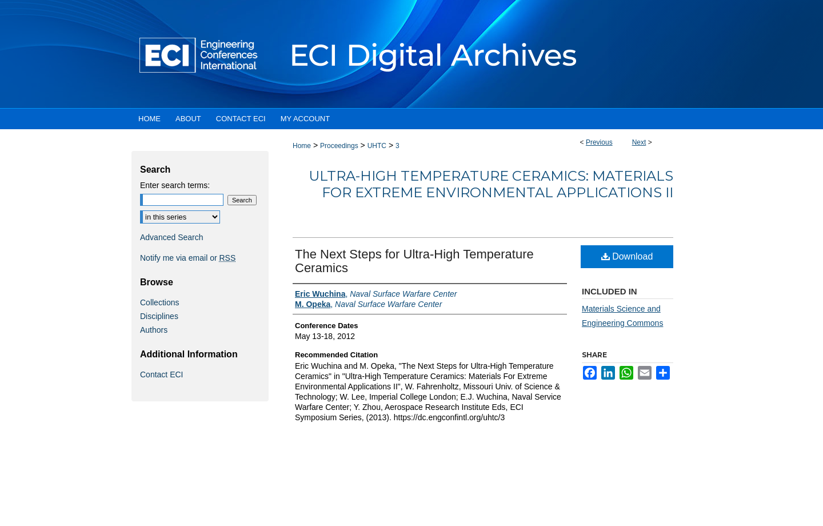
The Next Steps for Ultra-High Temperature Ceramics (414, 261)
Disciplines (159, 316)
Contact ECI (161, 374)
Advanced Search (171, 237)
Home (302, 146)
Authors (153, 329)
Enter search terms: (175, 185)
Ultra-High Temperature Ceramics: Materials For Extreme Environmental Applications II (491, 184)
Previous (599, 142)
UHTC (376, 146)
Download (627, 256)
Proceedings (339, 146)
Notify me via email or (187, 257)
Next (639, 142)
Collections (159, 302)
